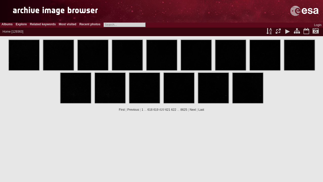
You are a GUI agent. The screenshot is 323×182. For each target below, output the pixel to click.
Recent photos (89, 24)
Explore (21, 24)
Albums (7, 24)
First (122, 109)
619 (155, 109)
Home (7, 31)
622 (173, 109)
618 (150, 109)
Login (317, 25)
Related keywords (43, 24)
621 (167, 109)
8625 (183, 109)
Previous (133, 109)
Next (193, 109)
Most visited (67, 24)
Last (201, 109)
